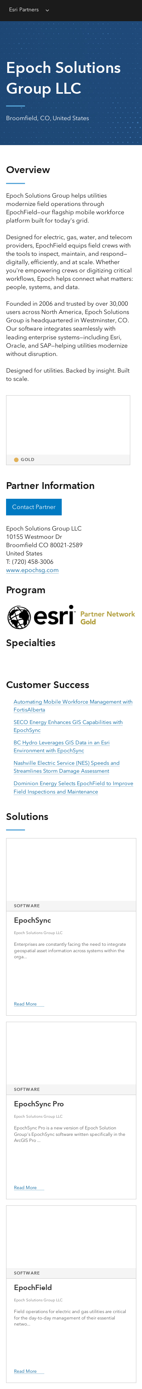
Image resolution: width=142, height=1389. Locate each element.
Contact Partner (34, 506)
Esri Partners (24, 9)
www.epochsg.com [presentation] (32, 570)
